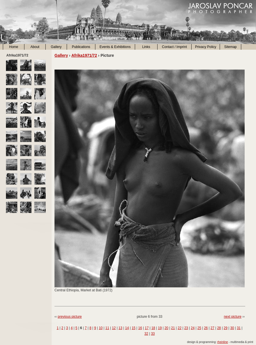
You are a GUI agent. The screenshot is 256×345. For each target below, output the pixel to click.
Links (146, 47)
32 (146, 334)
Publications (81, 47)
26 (206, 328)
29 (225, 328)
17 (146, 328)
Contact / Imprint (174, 47)
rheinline (222, 342)
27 (212, 328)
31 (238, 328)
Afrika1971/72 (84, 55)
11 (107, 328)
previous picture (70, 317)
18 (153, 328)
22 (179, 328)
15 (133, 328)
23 (186, 328)
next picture (233, 317)
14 (127, 328)
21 (173, 328)
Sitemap (230, 47)
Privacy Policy (205, 47)
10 (100, 328)
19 (160, 328)
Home (13, 47)
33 (153, 334)
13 (120, 328)
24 (192, 328)
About (34, 47)
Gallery (56, 47)
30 (232, 328)
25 (199, 328)
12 (114, 328)
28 (219, 328)
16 (140, 328)
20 (166, 328)
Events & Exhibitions (115, 47)
